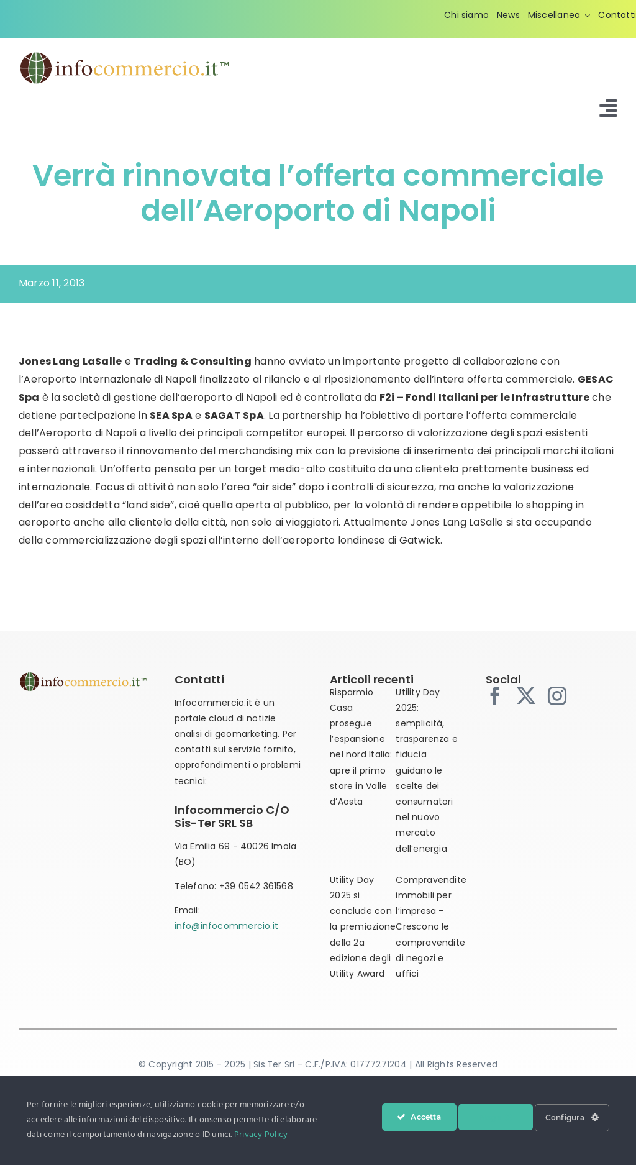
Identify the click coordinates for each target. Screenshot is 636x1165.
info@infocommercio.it (226, 926)
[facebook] (495, 696)
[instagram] (557, 696)
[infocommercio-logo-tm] (125, 55)
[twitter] (526, 696)
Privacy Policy (261, 1135)
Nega (495, 1117)
